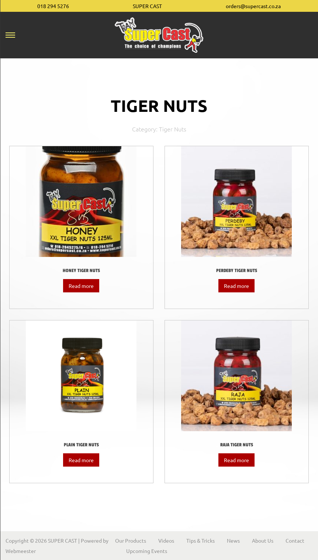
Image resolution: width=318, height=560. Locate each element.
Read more (81, 285)
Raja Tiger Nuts (236, 445)
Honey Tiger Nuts (81, 271)
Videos (166, 540)
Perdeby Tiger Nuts (236, 271)
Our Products (130, 540)
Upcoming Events (146, 550)
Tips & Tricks (200, 540)
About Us (262, 540)
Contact (295, 540)
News (233, 540)
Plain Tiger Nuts (81, 445)
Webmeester (21, 550)
